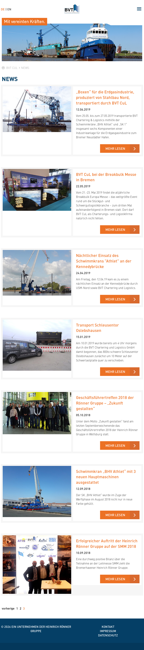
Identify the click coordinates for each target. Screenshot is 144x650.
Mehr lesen (115, 148)
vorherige (8, 608)
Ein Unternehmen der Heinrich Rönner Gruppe (41, 629)
